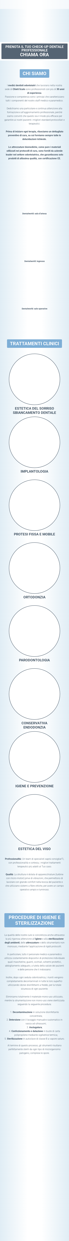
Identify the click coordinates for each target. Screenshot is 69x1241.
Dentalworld (13, 4)
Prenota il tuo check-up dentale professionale (34, 51)
